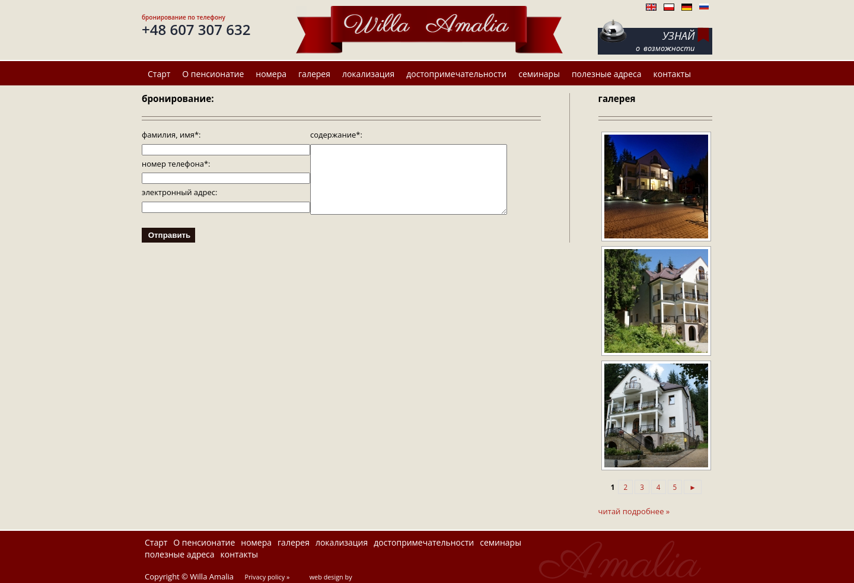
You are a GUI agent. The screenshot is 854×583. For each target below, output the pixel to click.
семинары (539, 73)
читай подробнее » (634, 511)
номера (271, 73)
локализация (368, 73)
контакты (672, 73)
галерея (314, 73)
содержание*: (336, 134)
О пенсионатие (213, 73)
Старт (159, 73)
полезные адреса (607, 73)
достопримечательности (456, 73)
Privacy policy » (266, 576)
